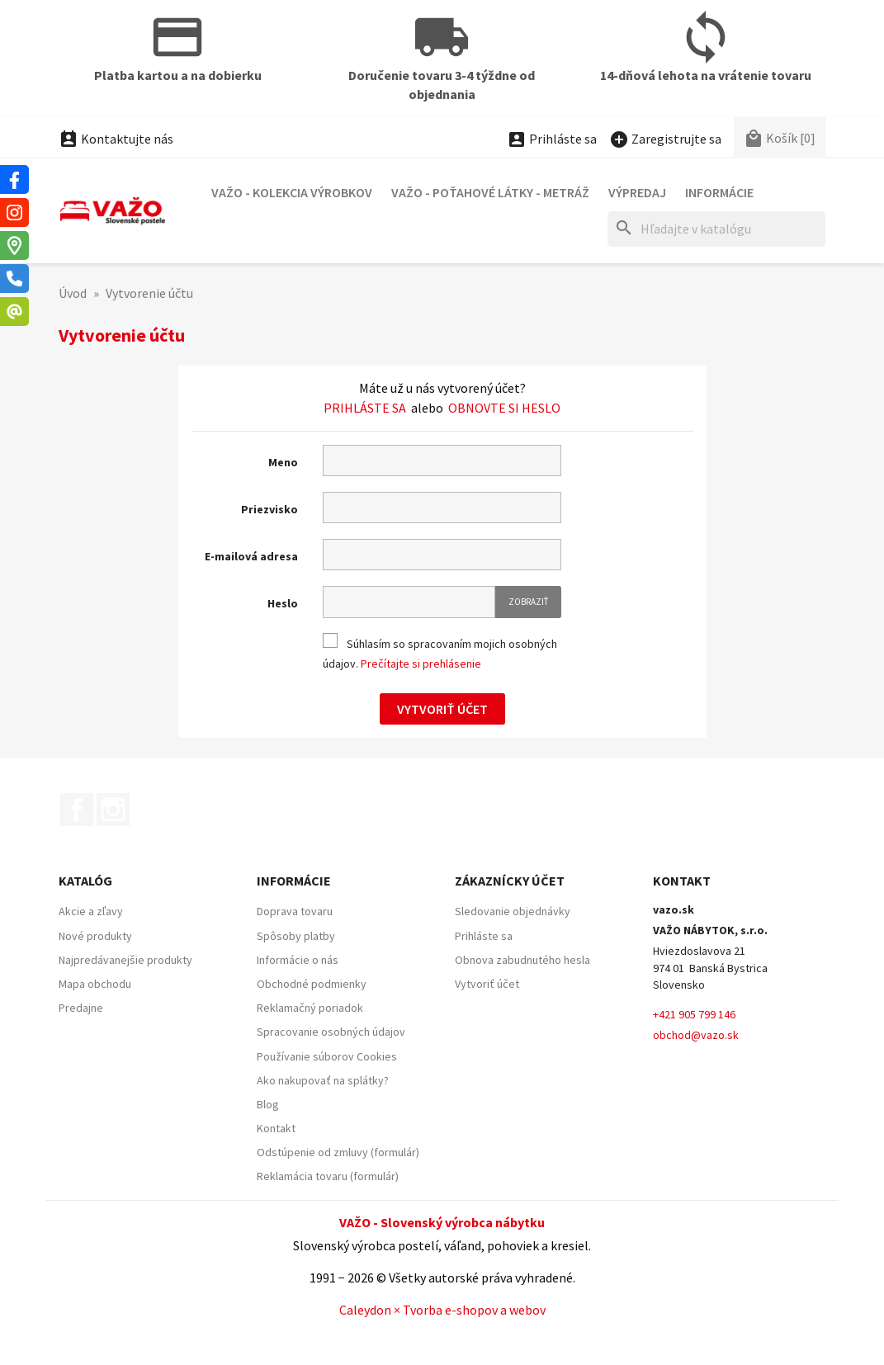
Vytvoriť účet (442, 709)
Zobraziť (528, 601)
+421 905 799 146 (694, 1014)
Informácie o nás (297, 959)
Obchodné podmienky (311, 983)
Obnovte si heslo (504, 407)
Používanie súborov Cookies (327, 1056)
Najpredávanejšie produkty (125, 959)
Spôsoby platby (296, 935)
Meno (283, 462)
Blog (268, 1104)
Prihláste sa (365, 407)
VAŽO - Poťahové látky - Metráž (490, 192)
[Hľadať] (716, 229)
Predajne (81, 1007)
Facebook (76, 809)
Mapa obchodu (95, 983)
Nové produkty (95, 935)
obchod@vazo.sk (696, 1034)
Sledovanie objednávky (512, 911)
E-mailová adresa (251, 556)
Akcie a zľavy (91, 911)
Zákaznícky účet (510, 880)
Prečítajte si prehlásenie (421, 663)
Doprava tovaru (295, 911)
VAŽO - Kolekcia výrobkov (291, 192)
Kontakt (276, 1128)
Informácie (719, 192)
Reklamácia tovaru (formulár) (328, 1176)
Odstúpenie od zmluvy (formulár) (338, 1152)
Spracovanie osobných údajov (331, 1031)
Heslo (282, 603)
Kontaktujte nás (116, 138)
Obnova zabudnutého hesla (522, 959)
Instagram (113, 809)
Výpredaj (637, 192)
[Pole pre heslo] (409, 602)
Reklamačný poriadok (310, 1007)
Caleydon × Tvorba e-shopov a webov (442, 1309)
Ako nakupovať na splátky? (323, 1080)
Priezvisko (269, 509)
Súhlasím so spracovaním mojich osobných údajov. (440, 653)
